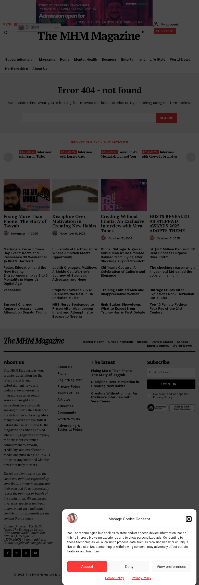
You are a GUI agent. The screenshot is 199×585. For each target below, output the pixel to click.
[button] (188, 519)
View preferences (171, 566)
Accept (87, 566)
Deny (129, 566)
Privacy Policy (141, 578)
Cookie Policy (114, 578)
